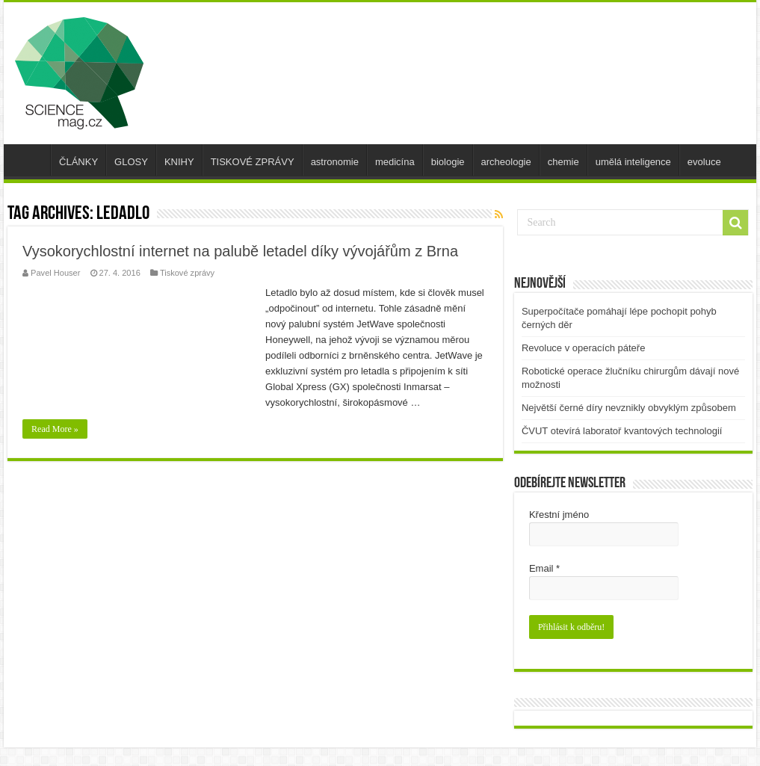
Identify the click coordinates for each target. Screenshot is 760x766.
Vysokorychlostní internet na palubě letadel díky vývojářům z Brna (240, 251)
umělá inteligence (633, 161)
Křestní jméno (559, 514)
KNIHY (179, 161)
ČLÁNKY (78, 161)
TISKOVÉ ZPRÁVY (252, 161)
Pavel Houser (55, 272)
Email (544, 568)
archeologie (506, 161)
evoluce (704, 161)
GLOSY (131, 161)
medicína (395, 161)
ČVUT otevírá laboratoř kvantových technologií (622, 430)
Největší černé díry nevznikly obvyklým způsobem (629, 407)
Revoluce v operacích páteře (583, 347)
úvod (30, 160)
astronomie (335, 161)
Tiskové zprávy (187, 272)
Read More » (54, 429)
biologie (448, 161)
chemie (563, 161)
